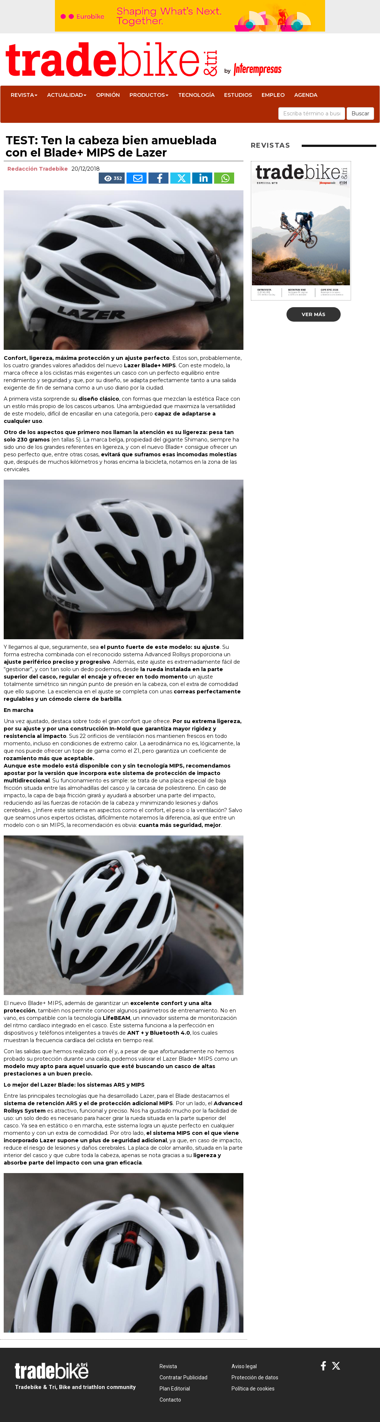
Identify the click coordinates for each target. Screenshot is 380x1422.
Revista (24, 95)
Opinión (108, 95)
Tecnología (196, 95)
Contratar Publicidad (183, 1377)
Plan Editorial (175, 1389)
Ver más (313, 314)
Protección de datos (255, 1377)
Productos (149, 95)
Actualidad (66, 95)
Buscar (360, 113)
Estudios (238, 95)
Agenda (305, 95)
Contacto (170, 1400)
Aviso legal (244, 1366)
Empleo (273, 95)
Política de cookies (253, 1389)
